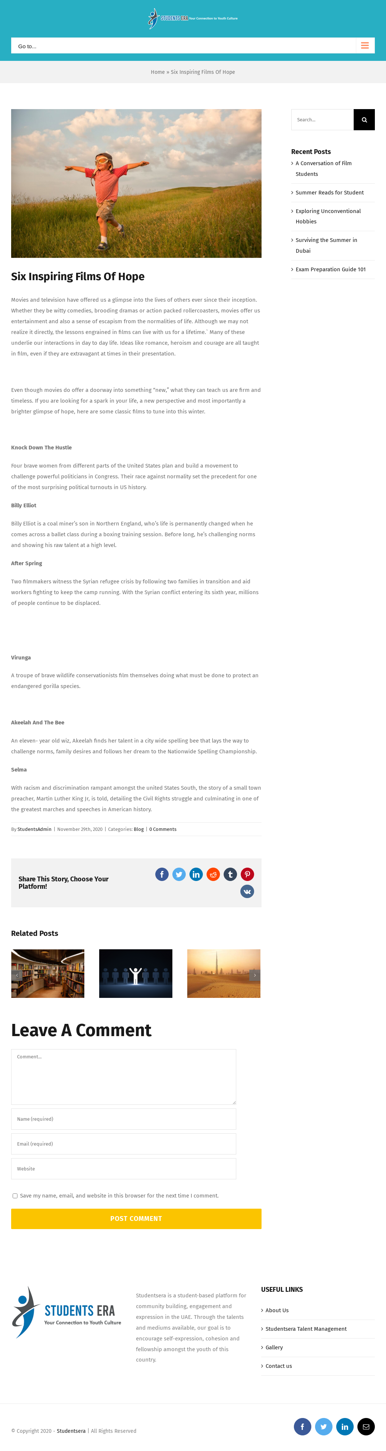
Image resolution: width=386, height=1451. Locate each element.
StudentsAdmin (34, 829)
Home (158, 72)
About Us (277, 1352)
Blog (139, 829)
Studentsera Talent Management (306, 1371)
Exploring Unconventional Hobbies (123, 1020)
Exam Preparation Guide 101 (331, 269)
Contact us (279, 1408)
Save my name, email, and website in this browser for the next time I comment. (119, 1237)
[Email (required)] (123, 1185)
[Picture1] (136, 183)
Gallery (274, 1389)
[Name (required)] (123, 1161)
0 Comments (162, 829)
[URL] (123, 1210)
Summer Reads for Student (330, 192)
